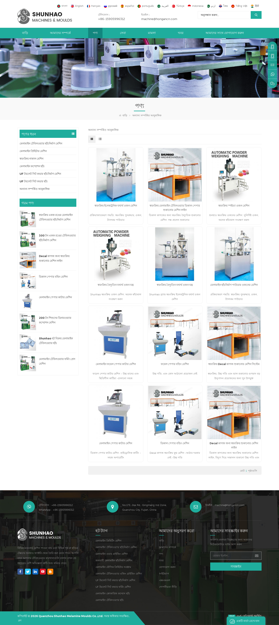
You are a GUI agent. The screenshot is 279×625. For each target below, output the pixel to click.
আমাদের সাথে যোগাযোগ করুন (225, 33)
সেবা (123, 33)
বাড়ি (25, 33)
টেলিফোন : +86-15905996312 (56, 505)
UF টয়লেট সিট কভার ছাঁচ (34, 181)
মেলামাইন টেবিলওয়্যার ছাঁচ (110, 600)
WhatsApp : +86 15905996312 (56, 509)
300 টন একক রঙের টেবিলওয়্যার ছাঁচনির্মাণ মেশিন (57, 238)
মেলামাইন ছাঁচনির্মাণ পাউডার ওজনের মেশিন (234, 285)
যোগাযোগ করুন (167, 567)
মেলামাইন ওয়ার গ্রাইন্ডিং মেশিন (112, 553)
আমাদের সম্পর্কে (60, 33)
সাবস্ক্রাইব (236, 566)
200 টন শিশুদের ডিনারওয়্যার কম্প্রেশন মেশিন (55, 320)
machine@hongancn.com (159, 19)
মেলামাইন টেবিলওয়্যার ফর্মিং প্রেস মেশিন (57, 361)
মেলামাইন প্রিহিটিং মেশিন (108, 540)
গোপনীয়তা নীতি (168, 586)
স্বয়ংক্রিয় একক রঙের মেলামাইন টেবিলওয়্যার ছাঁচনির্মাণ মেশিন (56, 217)
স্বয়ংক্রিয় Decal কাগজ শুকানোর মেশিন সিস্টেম (234, 364)
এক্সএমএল (164, 580)
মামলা (152, 33)
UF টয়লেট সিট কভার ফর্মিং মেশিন (113, 586)
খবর (180, 33)
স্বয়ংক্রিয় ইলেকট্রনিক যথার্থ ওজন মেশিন (116, 205)
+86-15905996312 (111, 19)
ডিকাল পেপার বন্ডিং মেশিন (53, 276)
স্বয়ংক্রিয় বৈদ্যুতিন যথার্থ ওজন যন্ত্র (116, 285)
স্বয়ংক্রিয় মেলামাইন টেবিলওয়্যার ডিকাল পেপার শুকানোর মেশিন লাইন (175, 208)
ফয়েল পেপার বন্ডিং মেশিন (175, 364)
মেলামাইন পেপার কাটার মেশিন (55, 297)
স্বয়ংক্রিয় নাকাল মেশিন (31, 158)
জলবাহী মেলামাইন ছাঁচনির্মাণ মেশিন (114, 560)
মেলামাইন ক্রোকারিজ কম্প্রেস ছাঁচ (113, 593)
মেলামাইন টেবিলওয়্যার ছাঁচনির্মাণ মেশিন (41, 143)
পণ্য (95, 33)
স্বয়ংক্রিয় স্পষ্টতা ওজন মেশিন (233, 205)
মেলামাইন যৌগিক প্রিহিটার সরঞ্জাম (113, 567)
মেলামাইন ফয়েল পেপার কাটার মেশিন (116, 364)
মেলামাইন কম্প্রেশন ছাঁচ (32, 166)
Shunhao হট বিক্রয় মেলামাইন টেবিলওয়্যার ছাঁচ (56, 341)
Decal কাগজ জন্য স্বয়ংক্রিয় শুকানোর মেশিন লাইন (54, 258)
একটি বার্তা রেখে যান (243, 620)
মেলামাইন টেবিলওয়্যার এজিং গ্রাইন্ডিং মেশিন (119, 573)
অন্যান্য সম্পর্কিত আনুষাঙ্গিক (146, 115)
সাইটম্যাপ (164, 573)
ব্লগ (20, 620)
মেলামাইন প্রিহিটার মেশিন (33, 151)
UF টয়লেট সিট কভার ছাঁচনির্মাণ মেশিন (40, 174)
